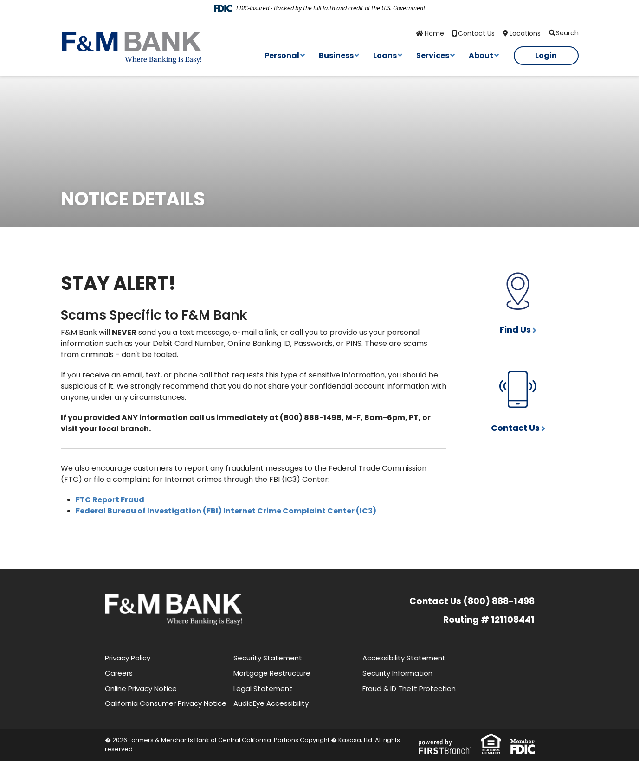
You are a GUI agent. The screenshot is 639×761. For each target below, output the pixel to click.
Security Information (397, 673)
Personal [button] (282, 55)
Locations (525, 33)
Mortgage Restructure (271, 673)
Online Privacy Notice (141, 688)
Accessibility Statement (403, 658)
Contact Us (476, 33)
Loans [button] (385, 55)
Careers (119, 673)
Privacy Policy (127, 658)
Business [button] (336, 55)
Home (434, 33)
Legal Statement (262, 688)
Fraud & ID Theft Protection (409, 688)
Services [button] (432, 55)
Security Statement (267, 658)
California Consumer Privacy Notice (165, 703)
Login (546, 55)
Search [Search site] (567, 33)
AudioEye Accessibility (271, 703)
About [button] (481, 55)
